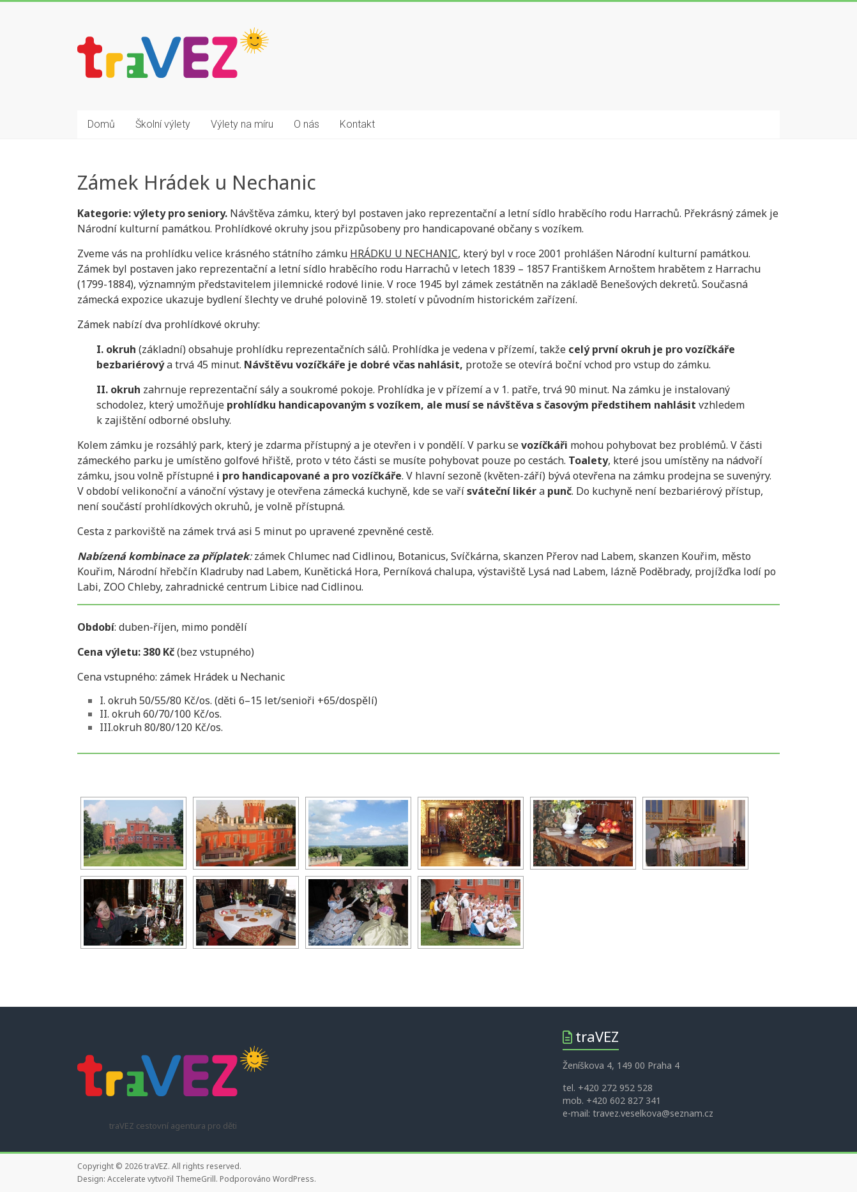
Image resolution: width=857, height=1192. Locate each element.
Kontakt (357, 124)
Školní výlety (162, 124)
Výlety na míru (242, 124)
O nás (306, 124)
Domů (101, 124)
